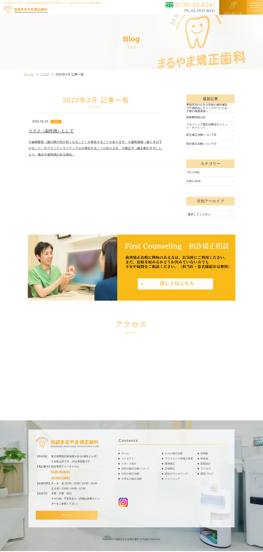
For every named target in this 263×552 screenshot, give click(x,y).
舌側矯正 (170, 469)
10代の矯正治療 (130, 474)
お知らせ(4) (209, 181)
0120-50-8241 (60, 473)
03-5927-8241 (60, 479)
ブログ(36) (209, 172)
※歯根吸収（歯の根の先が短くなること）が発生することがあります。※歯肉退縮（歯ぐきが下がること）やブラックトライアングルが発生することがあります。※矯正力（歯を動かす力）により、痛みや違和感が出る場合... (95, 148)
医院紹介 (206, 464)
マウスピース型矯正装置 (179, 459)
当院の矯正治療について (135, 469)
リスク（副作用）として (52, 130)
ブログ (56, 121)
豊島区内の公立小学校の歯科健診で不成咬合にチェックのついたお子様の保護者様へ (209, 108)
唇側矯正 (170, 464)
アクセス (68, 516)
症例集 (204, 454)
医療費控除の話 (209, 117)
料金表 (204, 459)
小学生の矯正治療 (131, 479)
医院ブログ (207, 474)
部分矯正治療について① (209, 144)
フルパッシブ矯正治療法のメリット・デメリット (209, 126)
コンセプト (127, 459)
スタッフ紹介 (129, 464)
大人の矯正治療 (174, 454)
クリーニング (172, 479)
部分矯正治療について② (209, 135)
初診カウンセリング (176, 474)
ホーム (125, 454)
